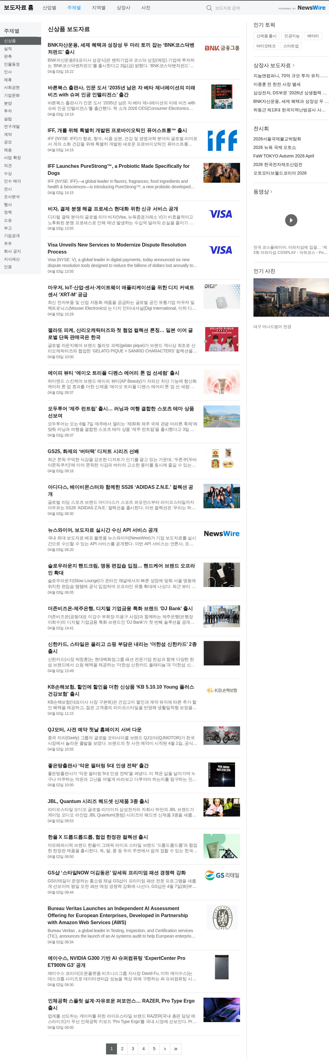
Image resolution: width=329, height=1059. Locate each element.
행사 (8, 204)
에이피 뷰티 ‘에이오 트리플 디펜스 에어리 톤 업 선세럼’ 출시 (113, 373)
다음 (324, 299)
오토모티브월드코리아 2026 (280, 173)
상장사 (123, 7)
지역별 (99, 7)
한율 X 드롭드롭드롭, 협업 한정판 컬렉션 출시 (98, 837)
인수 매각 (12, 181)
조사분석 (12, 196)
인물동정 (12, 64)
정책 (8, 212)
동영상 (261, 192)
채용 (8, 150)
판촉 (8, 56)
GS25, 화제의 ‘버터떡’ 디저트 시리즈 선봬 (93, 451)
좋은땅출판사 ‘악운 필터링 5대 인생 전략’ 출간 (98, 765)
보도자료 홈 (18, 7)
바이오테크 (266, 46)
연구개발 (12, 126)
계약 (8, 134)
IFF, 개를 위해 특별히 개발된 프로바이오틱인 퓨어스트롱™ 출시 (117, 130)
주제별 (74, 7)
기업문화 (12, 95)
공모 (8, 142)
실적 (8, 48)
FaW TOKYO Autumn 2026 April (283, 155)
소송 (8, 220)
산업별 (49, 7)
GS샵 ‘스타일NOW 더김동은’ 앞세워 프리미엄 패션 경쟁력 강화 (117, 872)
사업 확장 (12, 157)
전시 (8, 189)
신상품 (10, 40)
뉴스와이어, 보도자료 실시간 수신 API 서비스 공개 (103, 530)
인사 (8, 72)
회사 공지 (12, 251)
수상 (8, 173)
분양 (8, 103)
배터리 (313, 36)
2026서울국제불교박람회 (277, 138)
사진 (145, 7)
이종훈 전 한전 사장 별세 (277, 84)
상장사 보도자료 (272, 65)
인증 (8, 267)
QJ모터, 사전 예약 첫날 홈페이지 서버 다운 (95, 729)
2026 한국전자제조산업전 (277, 164)
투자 (8, 111)
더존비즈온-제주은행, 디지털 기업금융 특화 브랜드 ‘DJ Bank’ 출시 (120, 608)
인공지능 (291, 36)
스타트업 (291, 46)
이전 (258, 299)
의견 (8, 165)
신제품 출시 (266, 36)
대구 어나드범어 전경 (272, 326)
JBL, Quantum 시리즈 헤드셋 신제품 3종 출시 (98, 801)
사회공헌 (12, 87)
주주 (8, 243)
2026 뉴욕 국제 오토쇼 (274, 147)
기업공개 (12, 235)
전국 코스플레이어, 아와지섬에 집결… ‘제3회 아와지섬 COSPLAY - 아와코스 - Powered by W (291, 252)
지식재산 (12, 259)
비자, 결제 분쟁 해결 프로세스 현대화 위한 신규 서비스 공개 (113, 208)
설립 (8, 119)
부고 (8, 228)
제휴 (8, 79)
